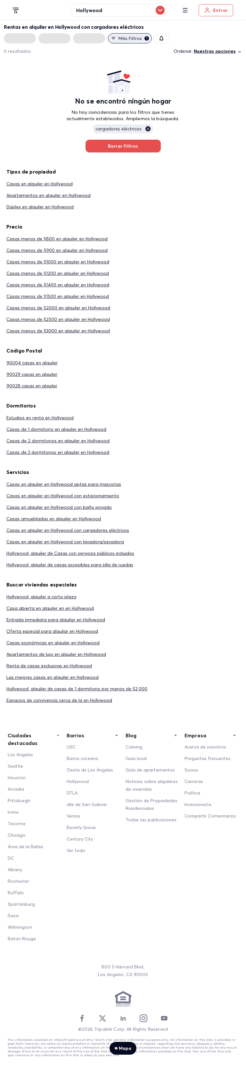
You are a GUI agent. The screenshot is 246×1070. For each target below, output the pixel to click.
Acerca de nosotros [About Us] (205, 747)
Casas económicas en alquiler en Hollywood (53, 643)
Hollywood (78, 781)
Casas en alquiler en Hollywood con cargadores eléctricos (67, 530)
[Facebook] (82, 1018)
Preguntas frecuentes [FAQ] (207, 758)
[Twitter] (102, 1018)
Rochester (18, 881)
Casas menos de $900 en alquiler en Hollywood (57, 250)
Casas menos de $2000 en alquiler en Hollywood (58, 308)
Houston (17, 777)
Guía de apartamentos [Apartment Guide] (150, 770)
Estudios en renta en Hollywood (40, 418)
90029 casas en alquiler (31, 374)
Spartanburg (21, 904)
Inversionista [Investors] (197, 804)
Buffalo (16, 893)
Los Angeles (20, 754)
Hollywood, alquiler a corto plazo (41, 597)
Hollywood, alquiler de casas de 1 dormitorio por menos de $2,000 (76, 689)
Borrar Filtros (123, 146)
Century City (80, 839)
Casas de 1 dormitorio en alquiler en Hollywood (56, 429)
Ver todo (76, 850)
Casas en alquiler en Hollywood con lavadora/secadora (65, 542)
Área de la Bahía (25, 846)
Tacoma (16, 823)
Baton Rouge (22, 939)
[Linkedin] (123, 1018)
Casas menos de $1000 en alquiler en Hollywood (57, 262)
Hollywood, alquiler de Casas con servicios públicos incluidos (70, 553)
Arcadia (16, 789)
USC (71, 747)
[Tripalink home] (16, 10)
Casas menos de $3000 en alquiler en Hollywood (58, 331)
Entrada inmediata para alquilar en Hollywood (55, 620)
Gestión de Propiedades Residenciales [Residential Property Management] (151, 804)
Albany (15, 869)
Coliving (134, 747)
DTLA (72, 793)
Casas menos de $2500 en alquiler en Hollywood (58, 319)
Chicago (16, 835)
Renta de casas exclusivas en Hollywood (49, 666)
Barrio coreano (82, 758)
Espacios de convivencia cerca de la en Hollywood (59, 700)
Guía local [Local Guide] (136, 758)
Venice (73, 816)
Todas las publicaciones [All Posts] (151, 820)
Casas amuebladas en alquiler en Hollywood (53, 519)
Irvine (13, 812)
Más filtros (130, 38)
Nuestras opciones (218, 51)
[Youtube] (164, 1018)
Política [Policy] (192, 793)
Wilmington (20, 927)
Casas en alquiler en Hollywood (39, 184)
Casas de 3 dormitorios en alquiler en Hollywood (57, 452)
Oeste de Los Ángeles (90, 770)
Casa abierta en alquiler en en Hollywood (50, 608)
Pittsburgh (19, 800)
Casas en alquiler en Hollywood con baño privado (59, 507)
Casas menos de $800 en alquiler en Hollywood (57, 239)
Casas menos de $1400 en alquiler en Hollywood (57, 285)
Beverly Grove (81, 827)
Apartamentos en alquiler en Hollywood (48, 195)
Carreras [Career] (193, 781)
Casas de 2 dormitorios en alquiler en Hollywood (58, 441)
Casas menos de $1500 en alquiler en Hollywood (57, 296)
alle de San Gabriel (87, 804)
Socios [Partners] (191, 770)
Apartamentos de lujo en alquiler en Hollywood (56, 654)
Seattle (15, 766)
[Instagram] (143, 1018)
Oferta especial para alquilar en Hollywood (52, 631)
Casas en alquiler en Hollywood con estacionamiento (62, 496)
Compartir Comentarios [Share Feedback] (210, 816)
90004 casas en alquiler (32, 363)
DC (11, 858)
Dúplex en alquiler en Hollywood (40, 207)
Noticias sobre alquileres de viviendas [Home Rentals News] (152, 785)
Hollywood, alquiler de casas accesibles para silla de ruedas (69, 565)
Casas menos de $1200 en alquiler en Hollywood (57, 273)
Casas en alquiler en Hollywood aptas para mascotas (63, 484)
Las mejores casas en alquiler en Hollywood (52, 677)
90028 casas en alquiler (31, 386)
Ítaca (13, 916)
